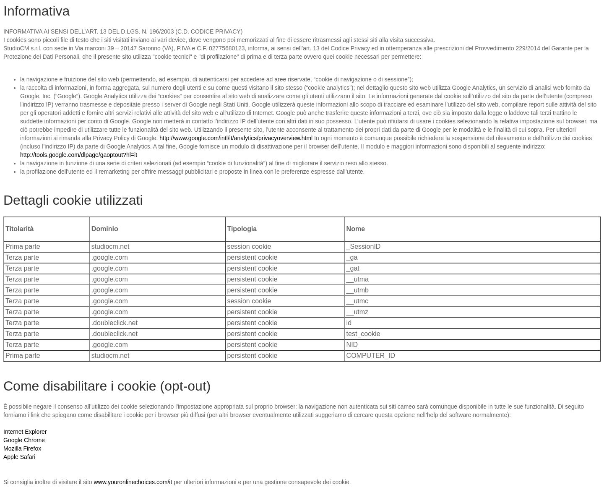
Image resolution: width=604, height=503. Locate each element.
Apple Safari (19, 456)
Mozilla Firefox (22, 448)
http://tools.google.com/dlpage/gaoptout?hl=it (78, 154)
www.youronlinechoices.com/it (133, 482)
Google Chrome (24, 440)
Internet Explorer (25, 431)
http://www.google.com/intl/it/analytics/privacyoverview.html (235, 138)
